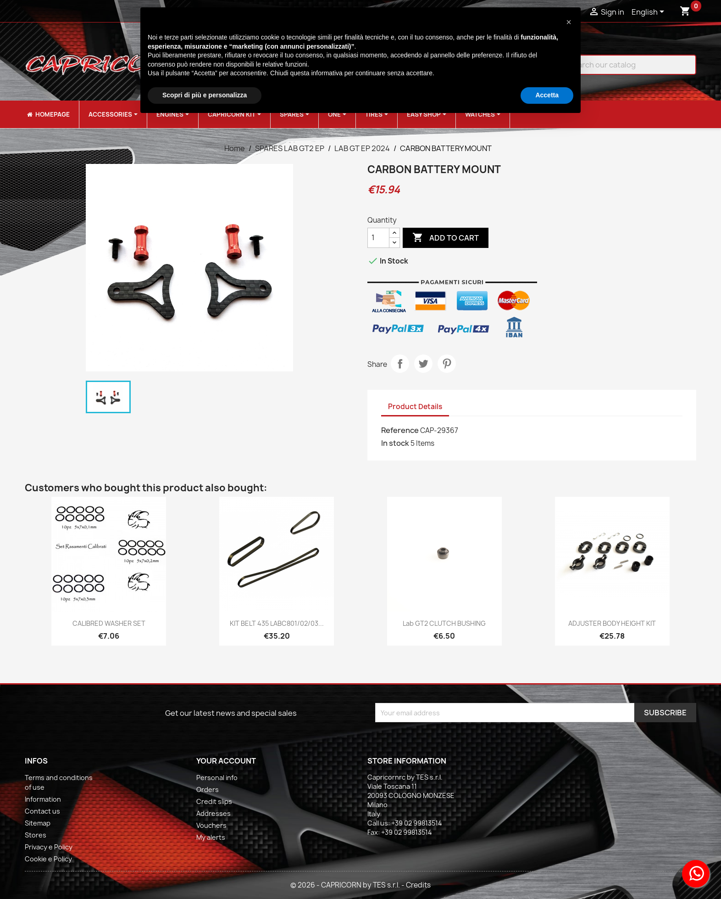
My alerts (210, 837)
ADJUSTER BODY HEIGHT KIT (612, 623)
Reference (400, 430)
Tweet (423, 363)
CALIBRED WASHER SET (108, 623)
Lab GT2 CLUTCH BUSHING (444, 623)
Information (43, 799)
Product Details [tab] (415, 406)
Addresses (213, 813)
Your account (226, 761)
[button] (568, 22)
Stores (35, 835)
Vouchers (211, 825)
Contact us (42, 811)
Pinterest (447, 363)
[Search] (622, 65)
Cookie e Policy (48, 858)
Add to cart (445, 238)
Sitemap (37, 823)
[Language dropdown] (649, 12)
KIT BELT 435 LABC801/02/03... (277, 623)
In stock (395, 443)
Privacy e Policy (48, 847)
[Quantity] (378, 238)
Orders (207, 789)
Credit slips (214, 801)
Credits (418, 885)
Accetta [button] (547, 95)
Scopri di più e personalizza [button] (204, 95)
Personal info (217, 777)
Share (400, 363)
